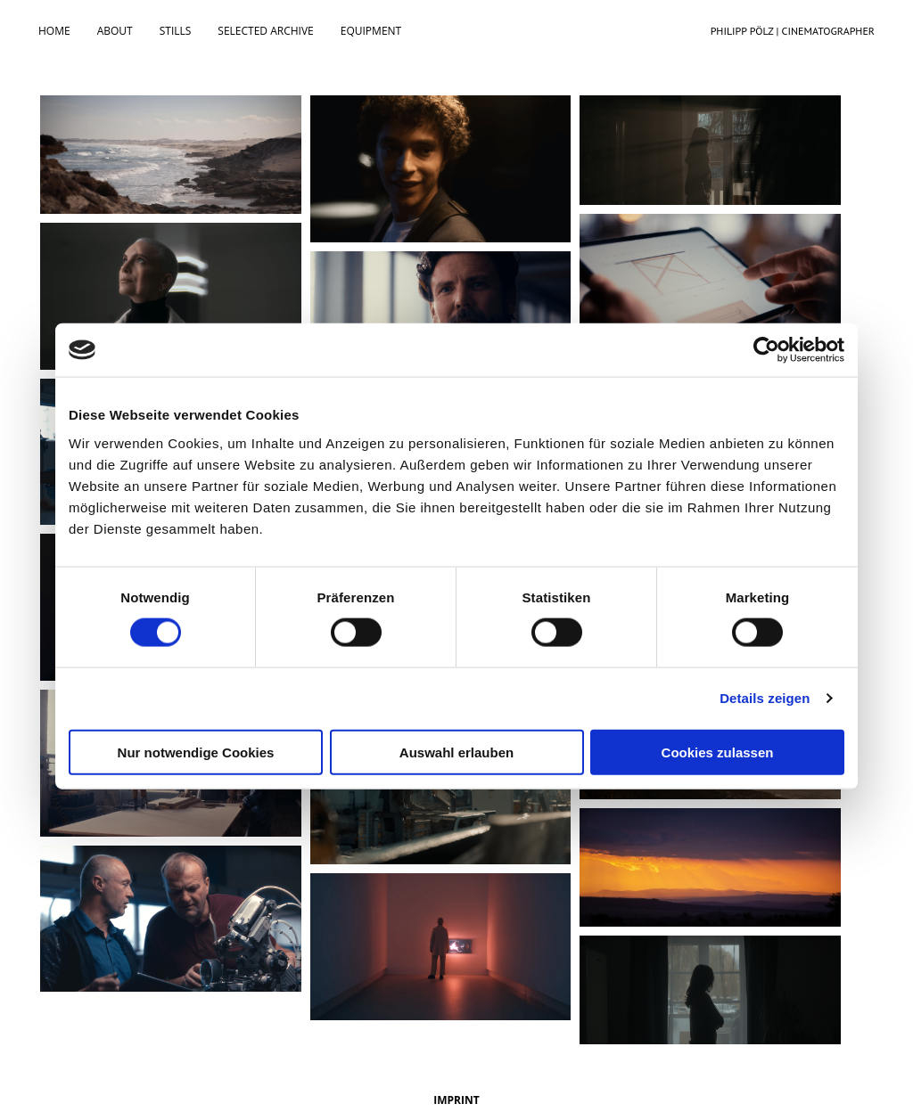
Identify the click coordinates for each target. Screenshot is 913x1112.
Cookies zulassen (718, 751)
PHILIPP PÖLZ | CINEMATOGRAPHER (793, 31)
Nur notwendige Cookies (196, 751)
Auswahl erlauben (456, 751)
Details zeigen (765, 698)
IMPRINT (456, 1100)
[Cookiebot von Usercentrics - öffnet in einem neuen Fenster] (766, 350)
